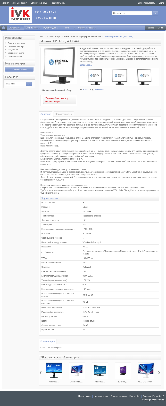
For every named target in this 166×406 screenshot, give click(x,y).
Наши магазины (15, 56)
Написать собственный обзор (57, 90)
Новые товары (15, 63)
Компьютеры (15, 28)
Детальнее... (86, 65)
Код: (92, 89)
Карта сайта (134, 396)
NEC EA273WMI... (146, 382)
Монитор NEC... (77, 382)
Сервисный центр (16, 53)
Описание (46, 114)
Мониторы (97, 37)
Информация (14, 38)
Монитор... (54, 382)
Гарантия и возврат (16, 46)
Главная (42, 37)
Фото (70, 28)
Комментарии (48, 341)
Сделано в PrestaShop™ (153, 396)
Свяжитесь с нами (119, 396)
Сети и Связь (33, 28)
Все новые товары (19, 69)
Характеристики (63, 114)
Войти (161, 3)
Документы (13, 50)
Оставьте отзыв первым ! (52, 348)
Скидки (161, 28)
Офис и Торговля (87, 28)
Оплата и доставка (16, 43)
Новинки (150, 28)
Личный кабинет (20, 3)
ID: (81, 89)
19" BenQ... (123, 382)
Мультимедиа (50, 28)
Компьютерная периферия (77, 37)
